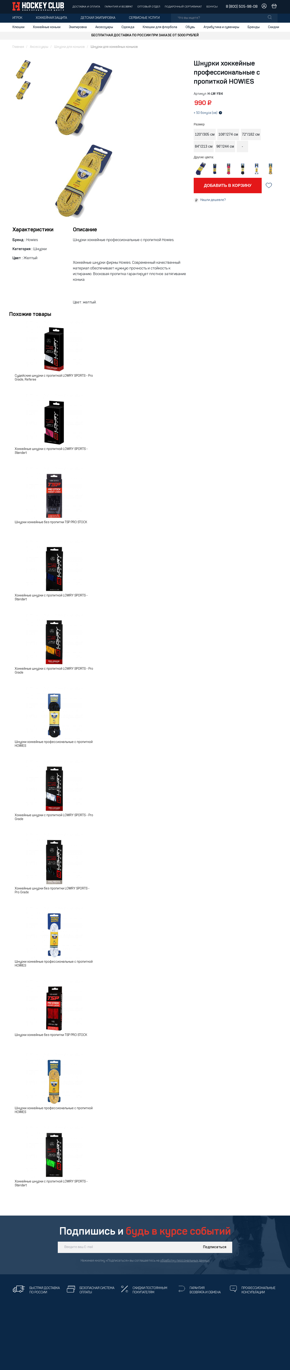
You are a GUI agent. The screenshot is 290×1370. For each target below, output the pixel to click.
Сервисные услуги (144, 18)
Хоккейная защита (51, 18)
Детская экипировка (98, 18)
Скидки (273, 27)
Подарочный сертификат (183, 6)
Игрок (17, 18)
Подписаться (214, 1247)
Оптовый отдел (148, 6)
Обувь (190, 27)
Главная (18, 47)
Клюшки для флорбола (160, 27)
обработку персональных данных (185, 1261)
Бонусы (212, 6)
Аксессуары (104, 27)
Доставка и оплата (86, 6)
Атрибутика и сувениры (221, 27)
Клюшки (18, 27)
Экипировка (78, 27)
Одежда (127, 27)
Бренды (254, 27)
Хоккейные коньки (46, 27)
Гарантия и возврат (119, 6)
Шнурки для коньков (69, 47)
